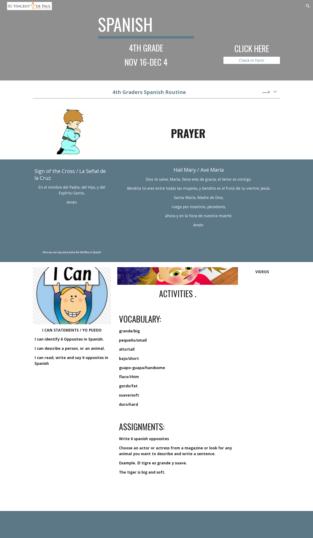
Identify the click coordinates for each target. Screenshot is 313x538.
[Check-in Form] (251, 60)
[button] (308, 6)
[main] (146, 40)
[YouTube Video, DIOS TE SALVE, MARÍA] (72, 228)
